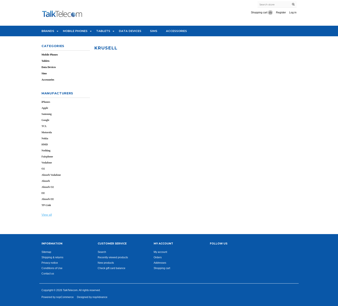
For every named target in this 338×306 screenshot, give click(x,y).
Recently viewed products (113, 257)
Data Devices (130, 31)
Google (45, 120)
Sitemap (46, 252)
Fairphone (47, 156)
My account (160, 252)
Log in (293, 12)
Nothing (45, 150)
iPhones (45, 101)
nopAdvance (99, 297)
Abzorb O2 (47, 187)
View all (46, 214)
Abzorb (45, 180)
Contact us (47, 273)
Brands (47, 31)
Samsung (46, 114)
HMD (44, 144)
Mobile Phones (75, 31)
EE (43, 193)
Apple (44, 107)
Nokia (44, 138)
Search (102, 252)
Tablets (103, 31)
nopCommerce (65, 297)
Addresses (160, 262)
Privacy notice (49, 262)
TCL (44, 126)
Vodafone (46, 162)
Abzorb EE (47, 199)
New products (106, 262)
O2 (43, 168)
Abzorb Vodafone (51, 174)
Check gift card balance (111, 268)
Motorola (46, 132)
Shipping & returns (52, 257)
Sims (153, 31)
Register (281, 12)
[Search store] (277, 4)
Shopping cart (162, 268)
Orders (158, 257)
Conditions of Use (51, 268)
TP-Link (46, 205)
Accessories (176, 31)
